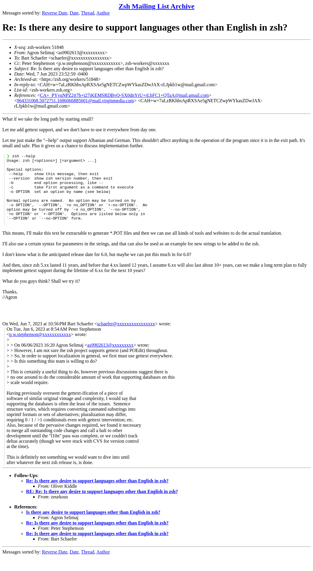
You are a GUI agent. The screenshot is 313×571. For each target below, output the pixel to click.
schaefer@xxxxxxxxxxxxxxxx (126, 337)
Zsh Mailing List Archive (156, 6)
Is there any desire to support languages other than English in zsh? (93, 526)
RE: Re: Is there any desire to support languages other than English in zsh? (102, 505)
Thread (87, 12)
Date (74, 12)
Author (103, 12)
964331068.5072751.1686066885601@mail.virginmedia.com (75, 100)
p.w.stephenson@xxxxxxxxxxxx (40, 348)
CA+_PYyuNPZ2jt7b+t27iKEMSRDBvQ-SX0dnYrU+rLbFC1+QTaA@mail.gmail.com (124, 95)
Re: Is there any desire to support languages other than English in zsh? (97, 494)
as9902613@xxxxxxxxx (110, 359)
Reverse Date (54, 12)
